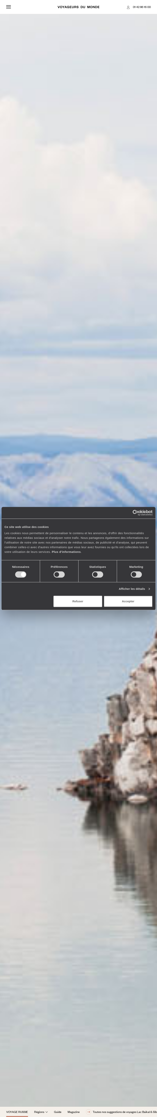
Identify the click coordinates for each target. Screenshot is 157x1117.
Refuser (77, 601)
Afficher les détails (132, 588)
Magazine (74, 1112)
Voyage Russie (17, 1112)
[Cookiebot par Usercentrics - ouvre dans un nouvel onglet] (136, 513)
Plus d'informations (66, 551)
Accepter (128, 601)
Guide (57, 1112)
